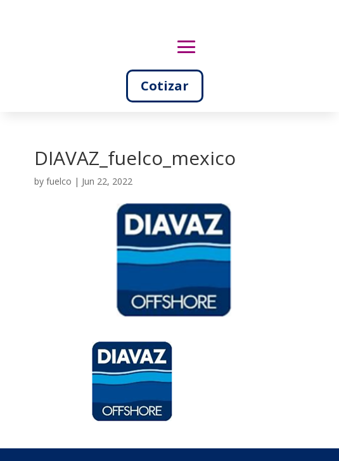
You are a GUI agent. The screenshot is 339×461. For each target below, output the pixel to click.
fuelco (59, 181)
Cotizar (165, 85)
